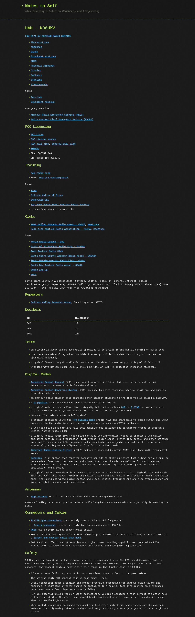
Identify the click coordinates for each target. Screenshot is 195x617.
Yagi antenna (39, 496)
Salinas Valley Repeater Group (51, 302)
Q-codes (36, 70)
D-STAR (135, 407)
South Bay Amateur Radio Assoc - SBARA (56, 265)
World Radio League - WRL (47, 242)
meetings (93, 224)
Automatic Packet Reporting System (54, 390)
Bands (34, 52)
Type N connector (45, 525)
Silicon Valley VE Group (47, 195)
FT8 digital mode (84, 420)
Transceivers (39, 84)
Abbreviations (40, 42)
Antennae (36, 47)
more (33, 274)
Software (36, 75)
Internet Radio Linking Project (52, 450)
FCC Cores (37, 134)
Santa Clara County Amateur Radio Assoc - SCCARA (63, 256)
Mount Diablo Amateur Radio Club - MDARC (58, 260)
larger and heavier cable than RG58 (54, 537)
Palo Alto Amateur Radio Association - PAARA (61, 229)
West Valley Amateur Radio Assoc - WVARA (58, 224)
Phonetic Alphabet (43, 66)
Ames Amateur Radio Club (47, 251)
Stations (36, 80)
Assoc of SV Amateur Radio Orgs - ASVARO (58, 246)
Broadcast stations (43, 56)
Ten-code (36, 97)
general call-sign (63, 144)
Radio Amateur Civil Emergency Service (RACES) (62, 119)
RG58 (33, 530)
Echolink (36, 458)
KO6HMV (35, 148)
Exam (33, 190)
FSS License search (43, 139)
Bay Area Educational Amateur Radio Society (60, 204)
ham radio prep (40, 173)
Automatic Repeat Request (47, 382)
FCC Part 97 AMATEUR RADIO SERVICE (48, 36)
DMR (123, 407)
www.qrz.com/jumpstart (53, 177)
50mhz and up (39, 270)
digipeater (41, 402)
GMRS (33, 61)
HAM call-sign (40, 144)
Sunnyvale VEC (40, 200)
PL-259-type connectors (46, 520)
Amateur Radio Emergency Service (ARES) (57, 115)
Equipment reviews (43, 102)
